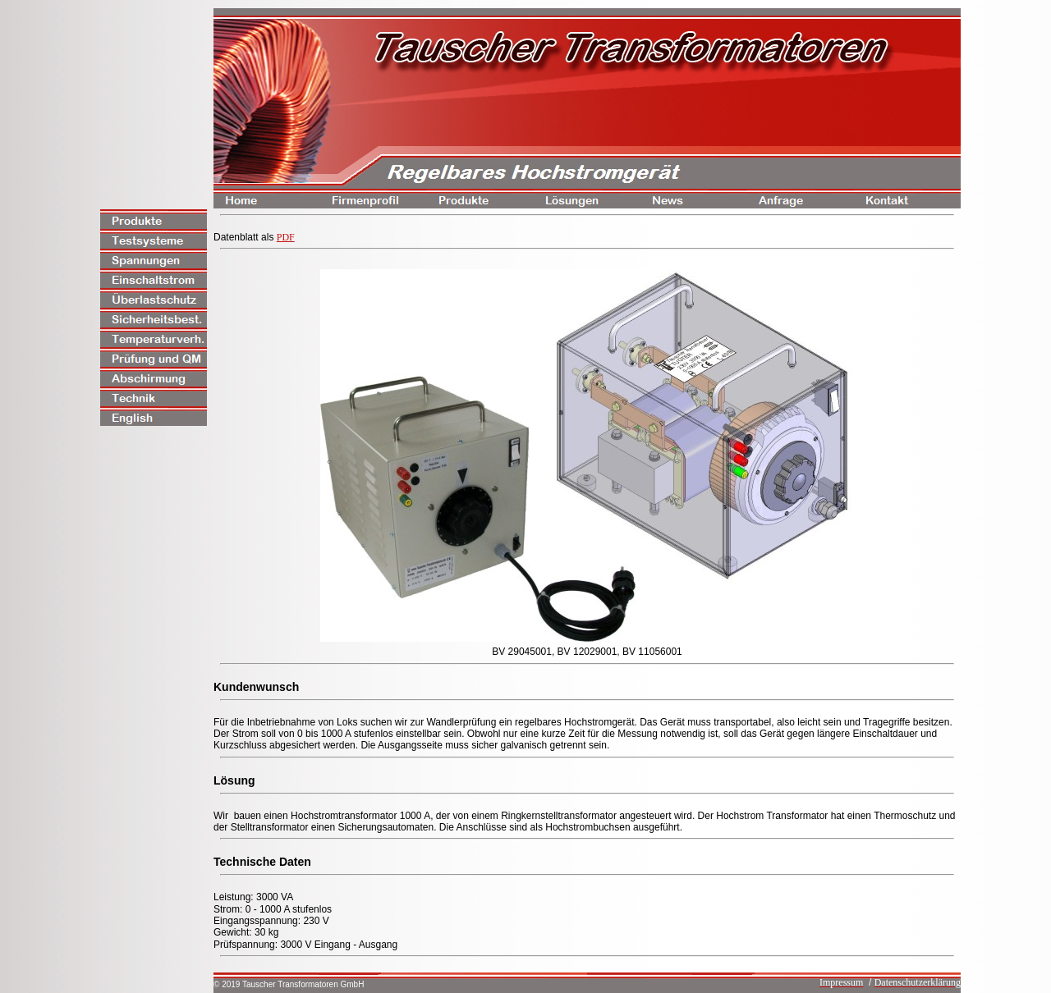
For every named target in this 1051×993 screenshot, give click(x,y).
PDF (286, 237)
